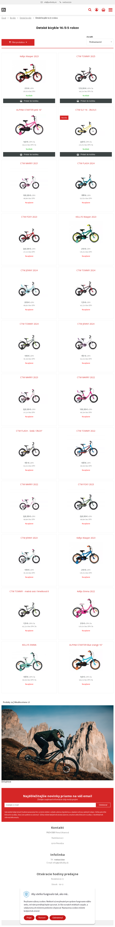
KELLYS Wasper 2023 (86, 217)
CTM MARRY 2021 (29, 163)
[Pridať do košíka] (29, 101)
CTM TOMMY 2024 (86, 270)
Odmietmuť (57, 917)
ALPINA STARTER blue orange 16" (86, 645)
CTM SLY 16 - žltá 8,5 (85, 110)
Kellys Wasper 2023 (29, 56)
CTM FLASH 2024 (85, 163)
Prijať (29, 917)
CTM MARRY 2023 (29, 377)
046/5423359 (67, 2)
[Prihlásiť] (96, 10)
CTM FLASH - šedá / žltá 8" (29, 431)
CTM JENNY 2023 (29, 538)
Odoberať (103, 805)
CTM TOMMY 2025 (86, 56)
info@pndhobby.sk (50, 2)
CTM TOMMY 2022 (86, 431)
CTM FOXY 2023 (29, 217)
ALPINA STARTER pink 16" (29, 110)
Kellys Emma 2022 (86, 591)
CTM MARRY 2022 (86, 377)
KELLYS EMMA (29, 645)
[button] (90, 10)
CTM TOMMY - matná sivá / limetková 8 (29, 591)
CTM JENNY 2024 (29, 270)
